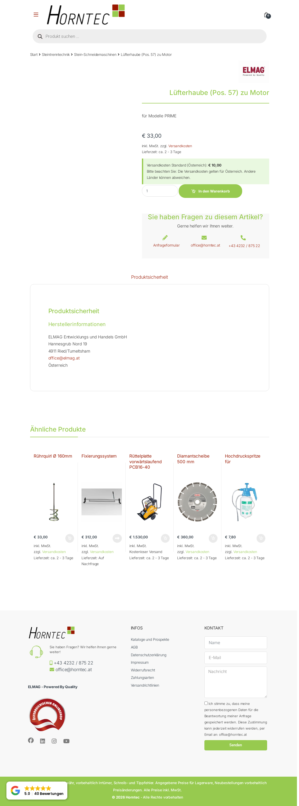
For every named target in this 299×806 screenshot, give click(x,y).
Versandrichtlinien (145, 685)
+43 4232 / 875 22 (244, 245)
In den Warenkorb (214, 191)
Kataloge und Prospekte (150, 639)
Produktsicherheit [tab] (149, 277)
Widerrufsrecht (143, 670)
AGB (134, 647)
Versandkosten (180, 146)
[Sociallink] (31, 740)
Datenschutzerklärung (148, 655)
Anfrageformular (166, 245)
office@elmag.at (64, 358)
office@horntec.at (205, 245)
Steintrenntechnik (56, 54)
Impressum (140, 662)
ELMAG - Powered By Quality (52, 687)
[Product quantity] (160, 191)
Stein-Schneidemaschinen (95, 54)
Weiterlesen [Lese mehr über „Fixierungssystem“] (117, 538)
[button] (36, 791)
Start (34, 54)
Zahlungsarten (142, 677)
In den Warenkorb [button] (69, 538)
